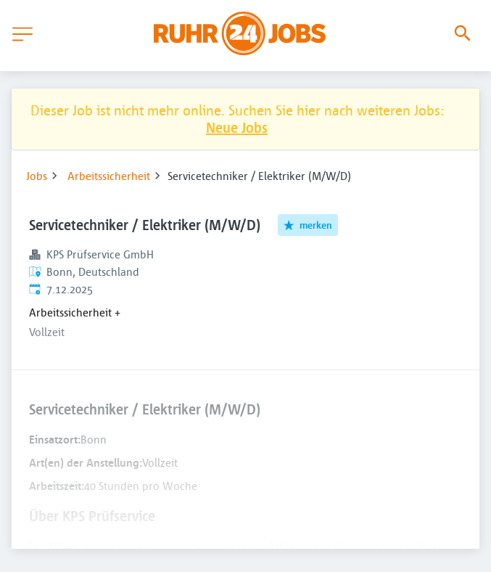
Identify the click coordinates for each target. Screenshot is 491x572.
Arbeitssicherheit (108, 175)
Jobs (36, 175)
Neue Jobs (237, 127)
